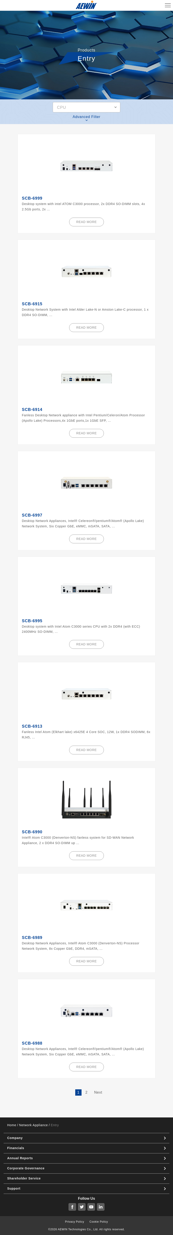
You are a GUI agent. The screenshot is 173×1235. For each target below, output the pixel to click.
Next (98, 1092)
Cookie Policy (98, 1221)
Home (11, 1125)
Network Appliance (33, 1125)
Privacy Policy (74, 1221)
